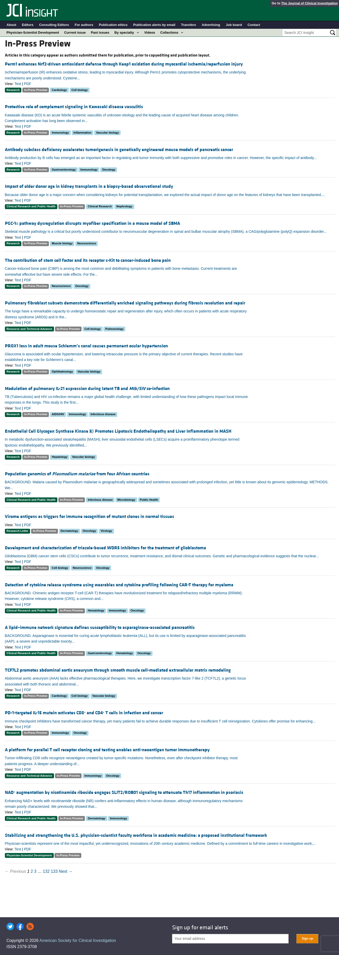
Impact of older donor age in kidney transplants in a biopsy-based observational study (89, 186)
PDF (27, 84)
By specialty (124, 32)
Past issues (100, 32)
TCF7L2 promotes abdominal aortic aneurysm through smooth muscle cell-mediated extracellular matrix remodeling (118, 670)
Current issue (75, 32)
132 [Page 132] (46, 871)
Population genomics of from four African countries (77, 474)
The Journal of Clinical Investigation (309, 3)
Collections (169, 32)
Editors (27, 25)
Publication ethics (113, 25)
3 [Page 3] (35, 871)
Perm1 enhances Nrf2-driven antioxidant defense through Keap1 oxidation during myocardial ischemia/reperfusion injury (124, 64)
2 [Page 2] (32, 871)
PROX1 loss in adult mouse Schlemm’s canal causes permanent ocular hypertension (86, 346)
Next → (66, 871)
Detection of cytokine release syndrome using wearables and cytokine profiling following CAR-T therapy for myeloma (119, 585)
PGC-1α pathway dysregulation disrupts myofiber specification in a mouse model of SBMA (92, 223)
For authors (84, 25)
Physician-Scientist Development (32, 32)
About (11, 25)
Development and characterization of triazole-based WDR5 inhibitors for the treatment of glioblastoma (105, 548)
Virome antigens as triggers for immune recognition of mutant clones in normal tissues (89, 517)
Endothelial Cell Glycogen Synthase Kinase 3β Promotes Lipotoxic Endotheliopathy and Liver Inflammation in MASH (118, 431)
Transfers (188, 25)
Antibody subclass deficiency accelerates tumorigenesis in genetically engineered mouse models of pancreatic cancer (119, 150)
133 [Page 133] (54, 871)
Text (17, 84)
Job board (234, 25)
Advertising (211, 25)
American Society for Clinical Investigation (77, 940)
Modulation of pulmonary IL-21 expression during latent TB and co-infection (87, 389)
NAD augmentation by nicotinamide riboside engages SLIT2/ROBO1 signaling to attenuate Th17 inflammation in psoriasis (124, 792)
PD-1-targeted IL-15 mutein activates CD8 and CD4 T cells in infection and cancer (84, 713)
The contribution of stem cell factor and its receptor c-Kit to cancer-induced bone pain (88, 260)
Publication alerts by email (154, 25)
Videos (149, 32)
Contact (254, 25)
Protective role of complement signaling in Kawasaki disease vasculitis (74, 107)
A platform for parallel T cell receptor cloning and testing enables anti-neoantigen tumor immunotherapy (107, 750)
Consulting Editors (54, 25)
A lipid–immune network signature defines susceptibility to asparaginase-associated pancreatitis (100, 628)
